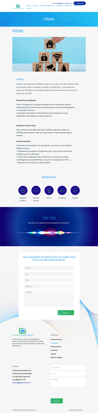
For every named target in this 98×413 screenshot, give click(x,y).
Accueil (29, 6)
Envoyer (66, 312)
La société (77, 6)
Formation (54, 350)
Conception (54, 343)
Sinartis (80, 410)
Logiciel (53, 354)
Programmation (56, 347)
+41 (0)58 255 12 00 (18, 380)
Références (68, 6)
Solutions (36, 6)
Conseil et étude (56, 339)
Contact (29, 8)
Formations (60, 6)
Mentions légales (56, 358)
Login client (80, 3)
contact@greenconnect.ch (62, 3)
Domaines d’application (47, 6)
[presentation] (36, 312)
